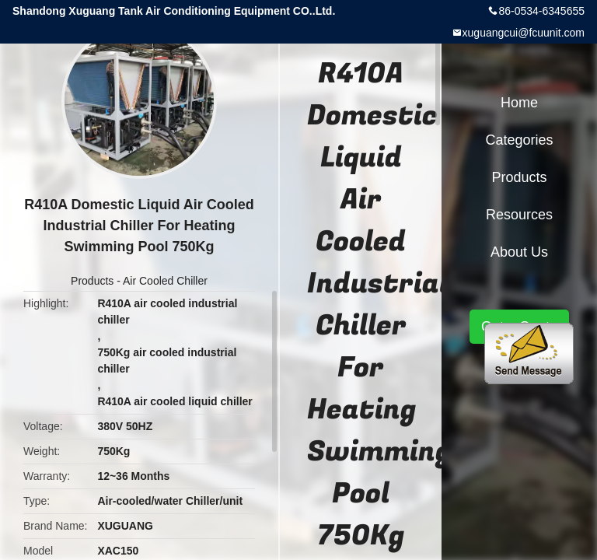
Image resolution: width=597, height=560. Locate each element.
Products (92, 281)
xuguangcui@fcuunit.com (524, 32)
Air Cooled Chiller (165, 281)
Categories (519, 140)
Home (519, 102)
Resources (519, 214)
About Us (519, 252)
